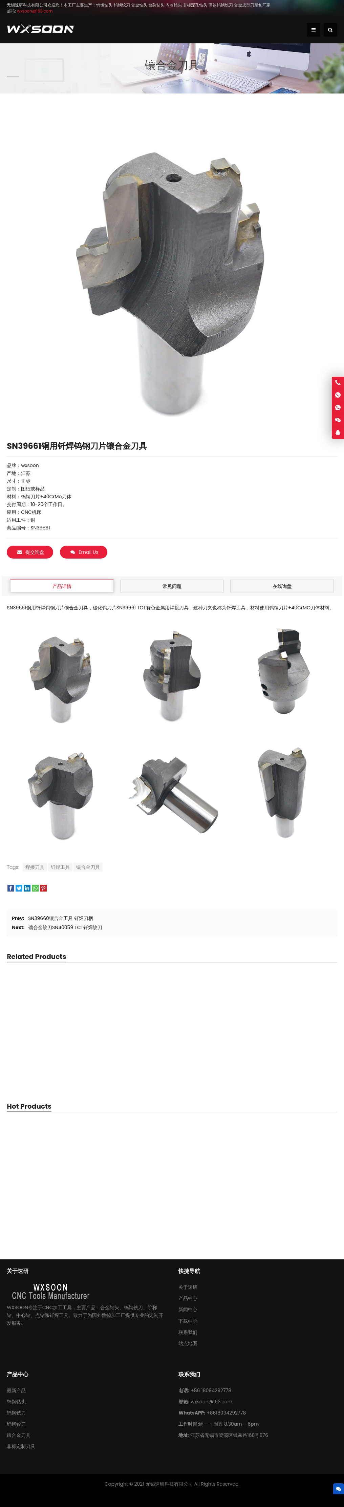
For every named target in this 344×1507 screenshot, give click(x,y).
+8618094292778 (226, 1412)
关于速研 (187, 1286)
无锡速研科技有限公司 (169, 1483)
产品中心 (187, 1298)
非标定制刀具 (21, 1446)
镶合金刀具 (88, 866)
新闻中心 (187, 1309)
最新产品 (16, 1389)
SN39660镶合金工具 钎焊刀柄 (60, 918)
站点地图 (187, 1342)
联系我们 (187, 1331)
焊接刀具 (34, 866)
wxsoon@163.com (211, 1401)
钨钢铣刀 (16, 1412)
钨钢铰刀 (16, 1423)
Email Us (84, 552)
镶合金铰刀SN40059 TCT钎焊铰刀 (65, 927)
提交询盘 (30, 552)
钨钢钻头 (16, 1401)
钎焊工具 (60, 866)
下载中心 (187, 1320)
